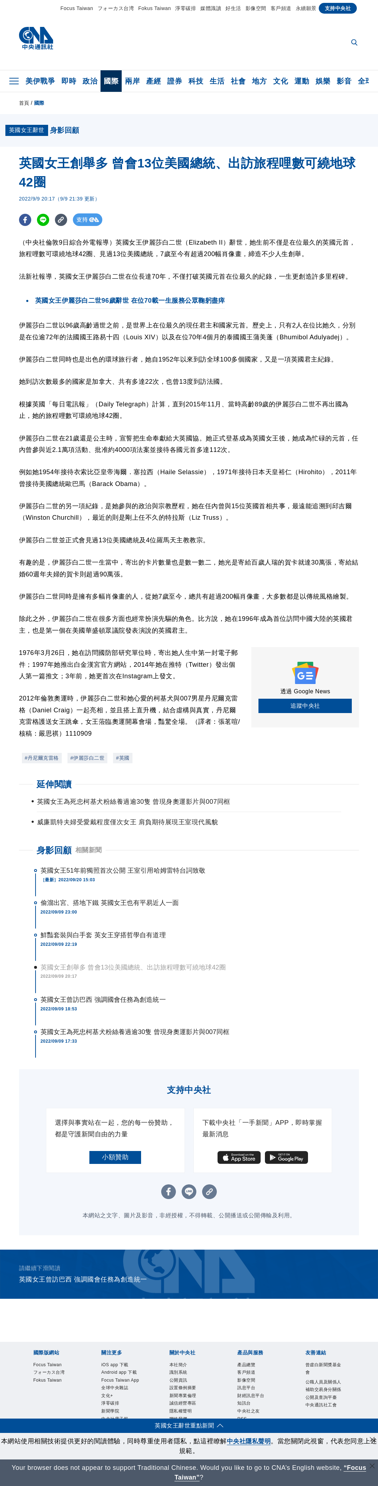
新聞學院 (110, 1412)
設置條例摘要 (182, 1388)
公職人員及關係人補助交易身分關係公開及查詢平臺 (323, 1390)
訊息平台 (246, 1388)
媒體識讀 (210, 8)
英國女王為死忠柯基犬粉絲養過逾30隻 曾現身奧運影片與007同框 (135, 1032)
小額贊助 (115, 1157)
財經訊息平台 (250, 1396)
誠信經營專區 (182, 1404)
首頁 (24, 103)
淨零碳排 (185, 8)
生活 (217, 81)
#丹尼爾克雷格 (42, 758)
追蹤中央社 (305, 706)
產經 (153, 81)
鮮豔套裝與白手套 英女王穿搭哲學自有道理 (103, 935)
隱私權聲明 (180, 1412)
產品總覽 (246, 1365)
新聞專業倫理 (182, 1396)
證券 (174, 81)
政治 (90, 81)
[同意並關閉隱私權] (371, 1440)
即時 (68, 81)
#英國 (122, 758)
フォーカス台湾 (116, 8)
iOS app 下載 (115, 1365)
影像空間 (256, 8)
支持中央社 (338, 8)
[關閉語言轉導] (371, 1467)
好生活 (233, 8)
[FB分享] (25, 219)
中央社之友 (248, 1412)
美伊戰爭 (40, 81)
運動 (301, 81)
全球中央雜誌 (114, 1388)
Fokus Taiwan (154, 8)
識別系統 (178, 1373)
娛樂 (323, 81)
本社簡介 (178, 1365)
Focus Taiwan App (120, 1380)
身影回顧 (54, 850)
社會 (238, 81)
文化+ (107, 1396)
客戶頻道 (281, 8)
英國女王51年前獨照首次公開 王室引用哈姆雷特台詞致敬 (123, 870)
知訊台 (244, 1404)
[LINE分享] (43, 219)
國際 (111, 81)
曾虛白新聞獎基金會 (323, 1369)
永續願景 (306, 8)
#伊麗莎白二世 (87, 758)
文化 (280, 81)
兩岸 (132, 81)
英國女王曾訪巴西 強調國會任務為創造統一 (103, 999)
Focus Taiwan (76, 8)
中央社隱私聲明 (252, 1441)
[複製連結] (62, 219)
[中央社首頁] (36, 40)
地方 (259, 81)
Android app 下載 (119, 1373)
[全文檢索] (355, 43)
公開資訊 (178, 1380)
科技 (195, 81)
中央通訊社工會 (321, 1406)
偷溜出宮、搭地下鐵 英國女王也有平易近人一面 (110, 902)
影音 (344, 81)
